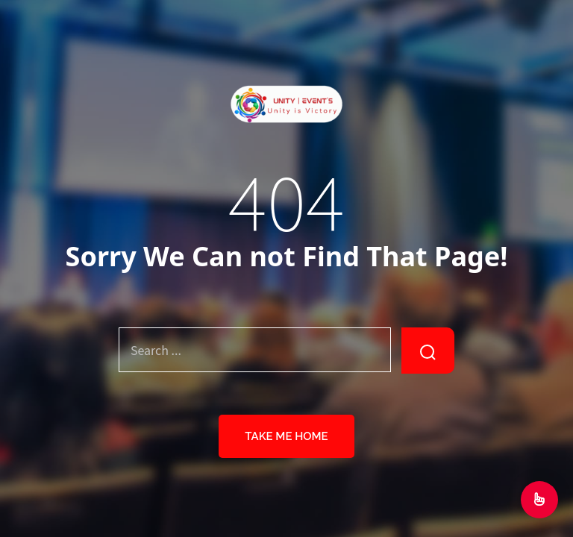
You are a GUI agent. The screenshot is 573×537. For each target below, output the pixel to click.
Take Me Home (286, 436)
